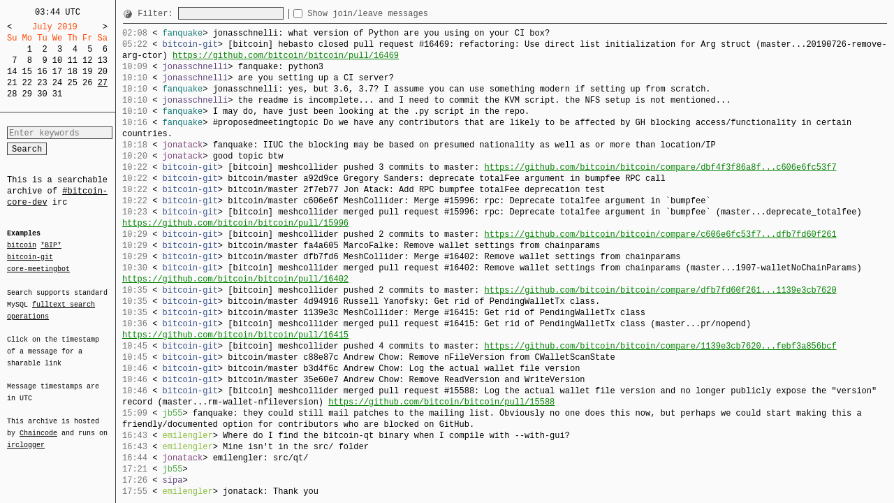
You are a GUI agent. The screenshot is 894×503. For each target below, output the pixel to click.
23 (42, 83)
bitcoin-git (30, 257)
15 (27, 72)
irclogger (26, 436)
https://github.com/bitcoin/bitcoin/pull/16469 (286, 55)
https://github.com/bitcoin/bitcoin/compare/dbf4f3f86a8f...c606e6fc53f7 (660, 167)
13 (103, 60)
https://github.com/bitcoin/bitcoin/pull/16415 (235, 335)
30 (42, 94)
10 (57, 60)
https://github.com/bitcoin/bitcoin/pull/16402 (235, 279)
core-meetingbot (38, 268)
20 (103, 72)
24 (57, 83)
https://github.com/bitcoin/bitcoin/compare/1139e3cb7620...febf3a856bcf (660, 346)
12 (87, 60)
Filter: (158, 14)
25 (72, 83)
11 (72, 60)
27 (103, 83)
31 (57, 94)
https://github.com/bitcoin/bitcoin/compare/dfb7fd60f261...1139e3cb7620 (660, 290)
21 (12, 83)
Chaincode (38, 425)
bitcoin (21, 246)
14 (12, 72)
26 (87, 83)
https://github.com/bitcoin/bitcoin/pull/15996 (235, 223)
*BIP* (51, 246)
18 (72, 72)
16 (42, 72)
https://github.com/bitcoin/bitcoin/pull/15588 (441, 402)
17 (57, 72)
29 (27, 94)
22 (27, 83)
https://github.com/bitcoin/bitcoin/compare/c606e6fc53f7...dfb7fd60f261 (660, 234)
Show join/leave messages (392, 14)
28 (12, 94)
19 (87, 72)
